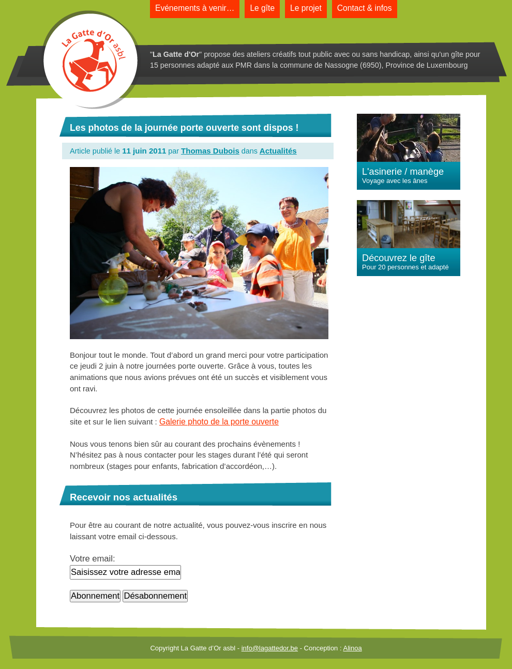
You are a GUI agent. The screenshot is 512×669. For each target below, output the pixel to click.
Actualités (278, 150)
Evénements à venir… (194, 8)
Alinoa (352, 648)
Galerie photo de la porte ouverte (219, 421)
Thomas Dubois (210, 150)
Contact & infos (364, 8)
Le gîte (262, 8)
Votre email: (92, 559)
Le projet (306, 8)
